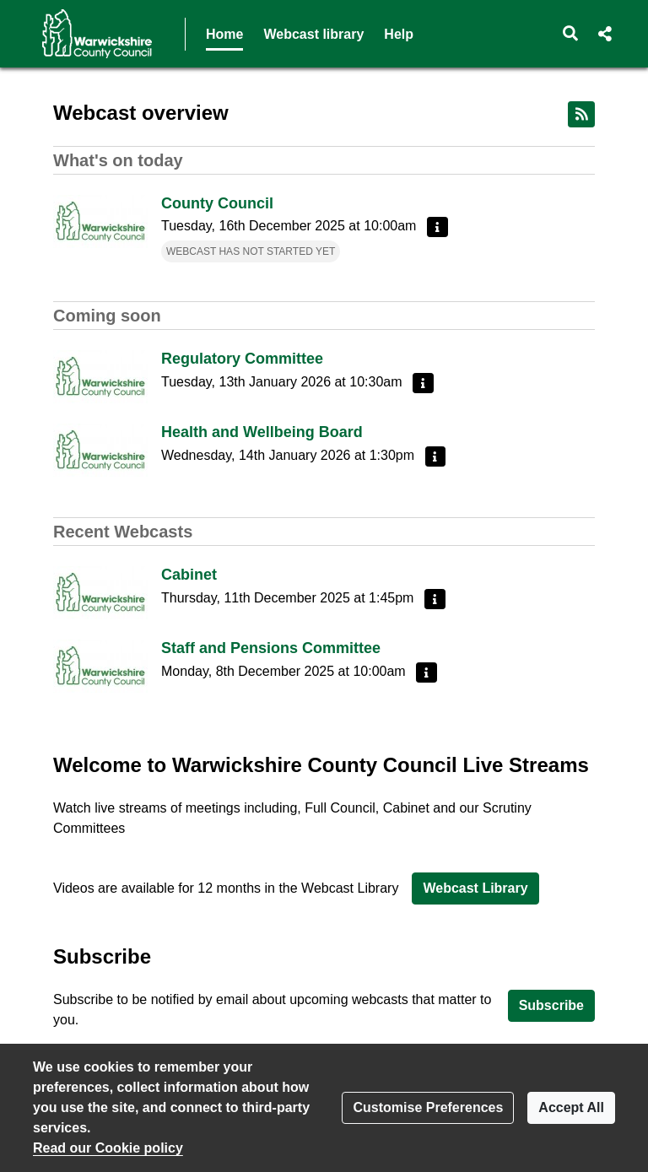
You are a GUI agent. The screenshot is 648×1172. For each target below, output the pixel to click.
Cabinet (189, 574)
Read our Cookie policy (108, 1148)
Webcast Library (475, 888)
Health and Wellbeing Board (262, 432)
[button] (570, 34)
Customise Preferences (428, 1107)
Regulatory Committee (242, 358)
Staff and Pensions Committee (271, 648)
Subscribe (551, 1005)
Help (398, 34)
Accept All (571, 1107)
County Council (217, 203)
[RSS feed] (581, 114)
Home (224, 34)
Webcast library (313, 34)
